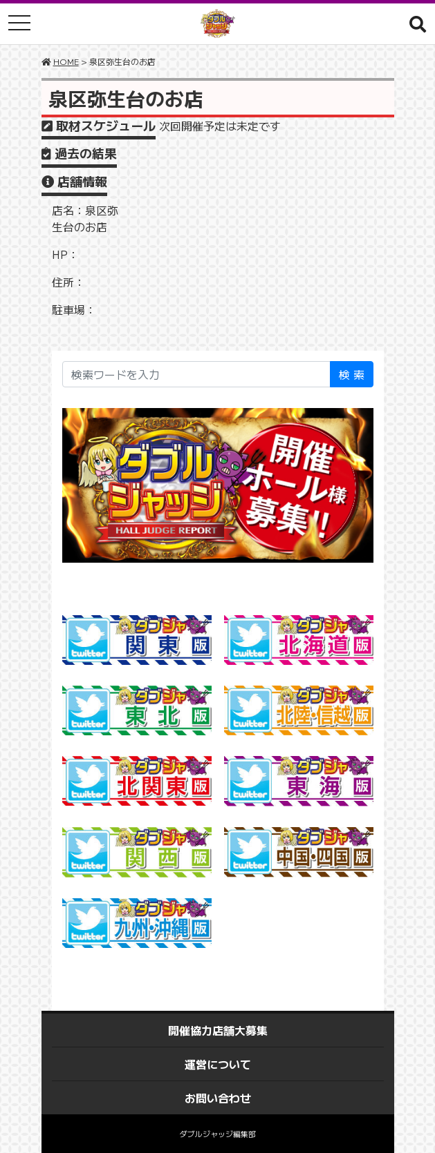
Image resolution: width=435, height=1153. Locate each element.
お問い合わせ (218, 1097)
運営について (218, 1064)
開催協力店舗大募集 (218, 1030)
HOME (66, 61)
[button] (417, 23)
